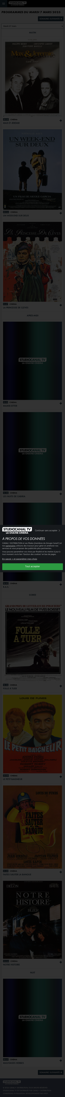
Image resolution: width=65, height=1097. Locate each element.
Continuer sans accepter (48, 530)
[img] (59, 531)
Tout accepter (32, 567)
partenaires (10, 545)
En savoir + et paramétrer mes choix (19, 559)
